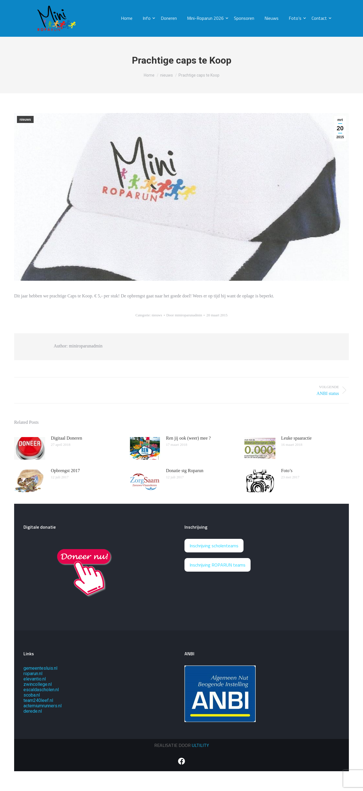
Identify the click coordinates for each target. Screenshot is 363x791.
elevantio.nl (34, 679)
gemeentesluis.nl (40, 668)
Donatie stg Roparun (184, 470)
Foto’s (296, 18)
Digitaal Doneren (66, 438)
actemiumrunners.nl (42, 705)
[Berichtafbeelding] (29, 448)
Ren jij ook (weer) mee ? (188, 438)
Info (148, 18)
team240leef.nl (38, 700)
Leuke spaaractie (296, 438)
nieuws (25, 120)
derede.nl (32, 711)
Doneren (169, 18)
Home (126, 18)
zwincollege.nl (37, 684)
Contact (320, 18)
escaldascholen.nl (41, 689)
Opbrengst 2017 (65, 470)
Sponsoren (244, 18)
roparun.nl (32, 673)
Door (184, 315)
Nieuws (271, 18)
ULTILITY (200, 745)
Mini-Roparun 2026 (206, 18)
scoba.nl (31, 695)
